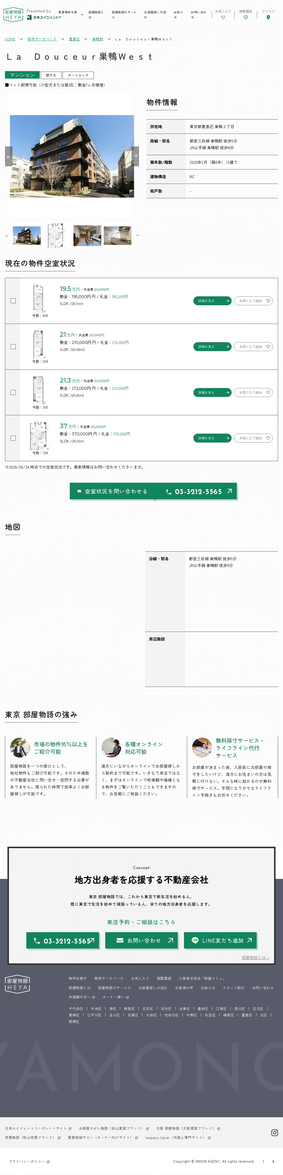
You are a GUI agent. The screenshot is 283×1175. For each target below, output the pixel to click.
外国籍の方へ (80, 997)
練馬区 (228, 1015)
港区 (112, 1008)
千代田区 (76, 1008)
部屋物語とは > (255, 958)
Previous (8, 156)
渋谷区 (166, 1008)
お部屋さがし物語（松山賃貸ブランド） (112, 1128)
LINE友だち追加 (223, 941)
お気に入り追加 (250, 300)
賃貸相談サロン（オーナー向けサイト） (101, 1137)
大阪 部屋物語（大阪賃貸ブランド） (186, 1128)
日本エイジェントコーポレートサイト (36, 1128)
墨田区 (203, 1008)
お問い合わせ (198, 14)
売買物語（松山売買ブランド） (30, 1137)
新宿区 (129, 1008)
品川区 (114, 1015)
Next (135, 156)
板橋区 (74, 1021)
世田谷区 (171, 1015)
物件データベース (109, 978)
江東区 (221, 1008)
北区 (263, 1015)
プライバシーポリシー (27, 1161)
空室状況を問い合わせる (98, 491)
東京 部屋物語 (13, 15)
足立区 (258, 1008)
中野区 (191, 1015)
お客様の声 (184, 987)
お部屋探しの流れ (155, 14)
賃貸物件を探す (68, 14)
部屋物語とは (96, 14)
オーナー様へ (113, 997)
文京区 (147, 1008)
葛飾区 (74, 1015)
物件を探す (78, 978)
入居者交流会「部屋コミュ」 (202, 978)
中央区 (96, 1008)
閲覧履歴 (164, 978)
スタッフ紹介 (234, 987)
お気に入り (140, 978)
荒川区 (239, 1008)
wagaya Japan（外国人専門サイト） (176, 1137)
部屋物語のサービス (124, 14)
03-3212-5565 (192, 492)
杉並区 (210, 1015)
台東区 (184, 1008)
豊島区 (247, 1015)
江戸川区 (94, 1015)
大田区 (151, 1015)
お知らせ (178, 14)
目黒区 (133, 1015)
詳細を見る (206, 300)
